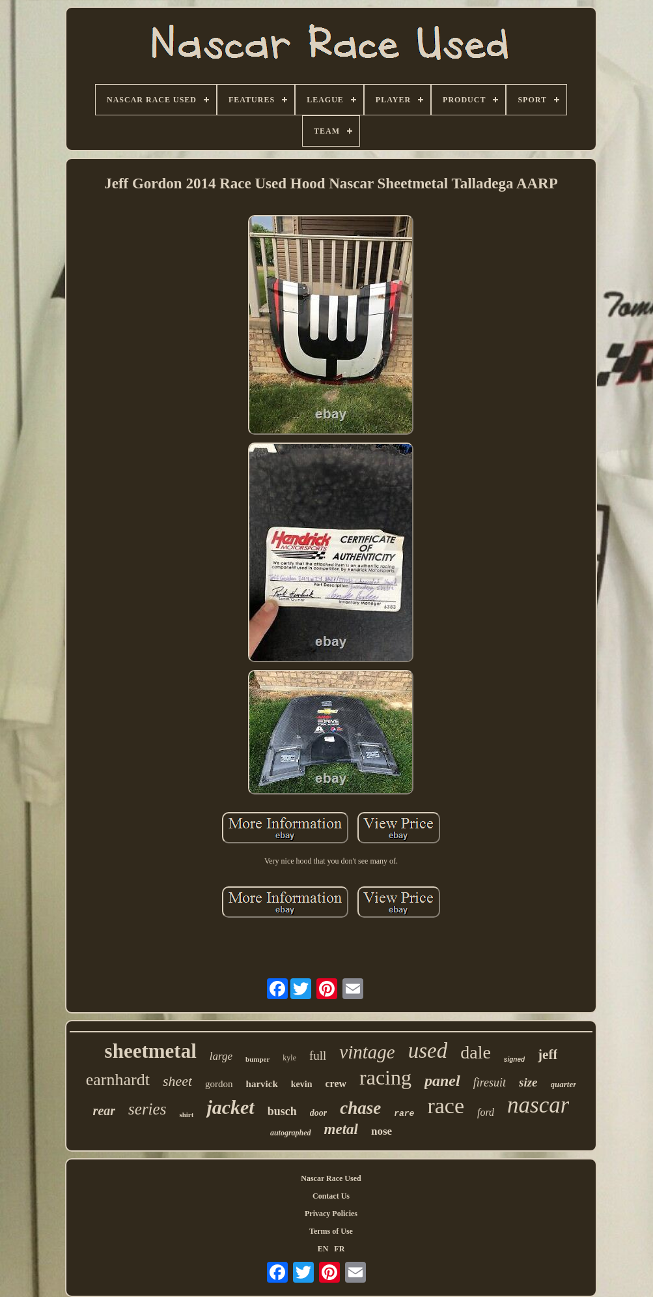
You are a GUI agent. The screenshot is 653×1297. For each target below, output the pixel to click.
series (147, 1109)
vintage (367, 1052)
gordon (219, 1084)
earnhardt (118, 1079)
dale (475, 1052)
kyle (289, 1057)
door (318, 1113)
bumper (257, 1059)
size (528, 1082)
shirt (186, 1114)
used (428, 1050)
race (445, 1106)
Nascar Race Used (331, 1178)
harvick (262, 1084)
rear (104, 1110)
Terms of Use (331, 1231)
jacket (230, 1107)
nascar (538, 1105)
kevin (302, 1084)
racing (385, 1077)
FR (339, 1248)
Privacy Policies (331, 1213)
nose (381, 1131)
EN (323, 1248)
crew (335, 1083)
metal (341, 1129)
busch (282, 1111)
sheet (177, 1081)
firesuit (489, 1082)
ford (485, 1112)
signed (514, 1059)
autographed (290, 1132)
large (221, 1056)
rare (404, 1113)
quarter (564, 1084)
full (317, 1055)
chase (360, 1108)
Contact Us (331, 1196)
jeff (547, 1054)
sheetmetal (151, 1051)
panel (442, 1080)
